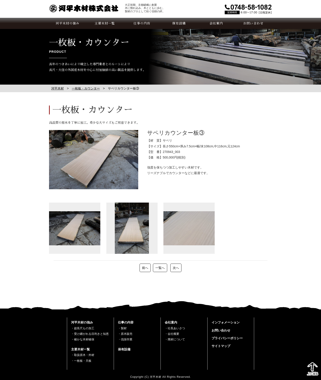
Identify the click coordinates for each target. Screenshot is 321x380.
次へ (176, 268)
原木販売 (126, 333)
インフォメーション (226, 322)
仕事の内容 (142, 23)
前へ (145, 268)
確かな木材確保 (84, 339)
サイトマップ (221, 346)
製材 (124, 328)
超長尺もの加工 (84, 328)
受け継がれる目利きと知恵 (91, 333)
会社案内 (216, 23)
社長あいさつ (176, 328)
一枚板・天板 (82, 360)
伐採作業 (126, 339)
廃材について (176, 339)
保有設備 (179, 23)
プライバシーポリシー (227, 338)
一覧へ (160, 268)
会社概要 (173, 333)
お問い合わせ (253, 23)
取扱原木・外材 (84, 355)
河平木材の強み (67, 23)
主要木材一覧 (105, 23)
